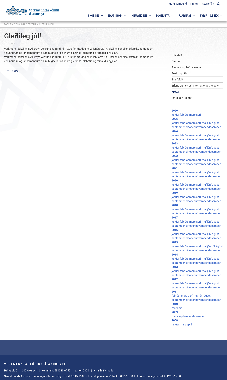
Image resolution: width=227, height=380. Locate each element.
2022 (175, 155)
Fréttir (32, 24)
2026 (175, 110)
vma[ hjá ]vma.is (103, 370)
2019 (175, 192)
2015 (175, 242)
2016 (175, 229)
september (178, 127)
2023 (175, 143)
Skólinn (20, 24)
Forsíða (8, 24)
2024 (175, 131)
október (190, 127)
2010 (175, 303)
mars (192, 114)
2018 (175, 205)
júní (209, 122)
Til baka (13, 71)
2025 (175, 118)
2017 (175, 217)
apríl (198, 114)
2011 (175, 291)
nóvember (201, 127)
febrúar (184, 114)
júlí (214, 246)
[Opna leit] (218, 3)
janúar (176, 114)
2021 (175, 168)
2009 (175, 312)
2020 (175, 180)
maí (204, 122)
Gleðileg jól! (46, 24)
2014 (175, 254)
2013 (175, 266)
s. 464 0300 (82, 370)
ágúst (215, 122)
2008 (175, 320)
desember (214, 127)
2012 (175, 279)
